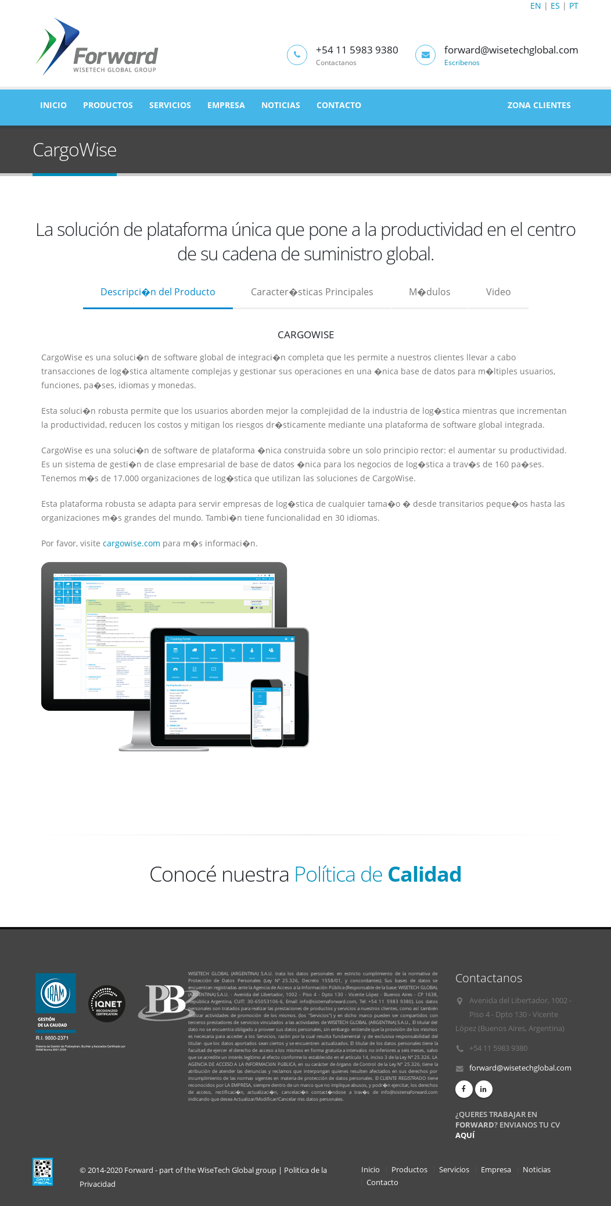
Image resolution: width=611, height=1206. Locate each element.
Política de (378, 873)
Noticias (280, 104)
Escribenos (462, 62)
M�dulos (430, 291)
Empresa (226, 104)
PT (573, 5)
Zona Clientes (539, 104)
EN (535, 5)
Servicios (170, 104)
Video (498, 291)
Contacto (339, 104)
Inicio (53, 104)
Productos (108, 104)
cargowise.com (131, 543)
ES (555, 5)
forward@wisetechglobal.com (520, 1068)
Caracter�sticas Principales (312, 291)
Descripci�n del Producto (157, 291)
